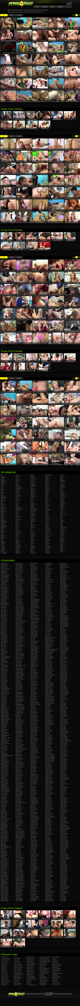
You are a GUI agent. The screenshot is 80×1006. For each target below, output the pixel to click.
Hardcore (32, 504)
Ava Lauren (3, 805)
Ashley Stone (4, 774)
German (32, 488)
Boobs (2, 528)
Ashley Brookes (4, 765)
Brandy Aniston (4, 861)
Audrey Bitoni (4, 786)
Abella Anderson (5, 568)
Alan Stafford (4, 592)
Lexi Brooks (33, 890)
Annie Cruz (3, 744)
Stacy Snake (63, 728)
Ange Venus (4, 696)
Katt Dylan (32, 744)
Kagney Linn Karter (35, 704)
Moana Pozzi (48, 748)
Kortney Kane (33, 813)
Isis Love (32, 571)
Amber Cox (3, 668)
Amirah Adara (4, 680)
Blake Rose (3, 845)
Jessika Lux (33, 664)
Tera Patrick (63, 786)
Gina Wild (18, 852)
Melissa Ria (48, 695)
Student (62, 499)
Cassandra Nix (19, 623)
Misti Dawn (48, 746)
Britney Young (4, 894)
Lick (31, 545)
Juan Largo (33, 687)
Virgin (61, 535)
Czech (17, 503)
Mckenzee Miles (49, 684)
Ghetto (32, 489)
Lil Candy (47, 570)
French (32, 480)
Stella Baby (63, 730)
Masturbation (48, 475)
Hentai (32, 506)
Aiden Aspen (4, 586)
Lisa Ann (47, 583)
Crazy (17, 493)
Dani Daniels (19, 727)
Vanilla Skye (63, 849)
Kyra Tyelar (33, 839)
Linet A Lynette (48, 582)
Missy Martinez (49, 742)
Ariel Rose (3, 753)
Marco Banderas (49, 657)
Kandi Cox (32, 707)
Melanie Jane (48, 688)
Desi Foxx (18, 757)
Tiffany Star (63, 804)
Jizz (31, 528)
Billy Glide (3, 844)
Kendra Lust (33, 775)
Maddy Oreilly (48, 638)
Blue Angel (3, 851)
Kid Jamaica (33, 790)
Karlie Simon (33, 722)
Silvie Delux (63, 685)
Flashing (18, 551)
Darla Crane (19, 740)
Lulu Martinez (48, 625)
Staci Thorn (63, 724)
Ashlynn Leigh (4, 781)
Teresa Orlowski (64, 787)
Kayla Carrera (33, 751)
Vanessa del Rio (64, 847)
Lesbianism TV (43, 979)
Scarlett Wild (63, 653)
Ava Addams (4, 798)
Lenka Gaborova (34, 884)
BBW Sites (29, 974)
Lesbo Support (55, 957)
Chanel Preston (19, 635)
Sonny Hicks (63, 703)
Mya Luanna (48, 765)
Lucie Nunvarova (49, 617)
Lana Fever (33, 852)
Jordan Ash (33, 683)
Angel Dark (3, 697)
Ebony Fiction (17, 985)
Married (32, 551)
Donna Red (18, 779)
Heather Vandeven (20, 883)
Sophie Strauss (64, 716)
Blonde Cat (3, 849)
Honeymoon (33, 510)
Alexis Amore (4, 618)
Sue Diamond (63, 738)
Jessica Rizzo (33, 657)
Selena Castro (63, 657)
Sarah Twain (63, 640)
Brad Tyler (3, 856)
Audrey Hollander (5, 787)
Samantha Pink (64, 617)
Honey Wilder (19, 899)
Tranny (61, 520)
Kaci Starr (32, 700)
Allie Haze (3, 645)
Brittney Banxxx (4, 900)
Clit (16, 477)
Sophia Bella (63, 704)
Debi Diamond (19, 747)
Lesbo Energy (43, 983)
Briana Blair (3, 874)
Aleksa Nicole (4, 598)
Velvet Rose (63, 852)
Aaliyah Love (4, 563)
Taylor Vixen (63, 774)
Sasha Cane (63, 642)
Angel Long (3, 701)
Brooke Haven (19, 567)
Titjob (61, 516)
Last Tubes (4, 971)
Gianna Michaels (20, 847)
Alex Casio (3, 606)
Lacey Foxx (33, 841)
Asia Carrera (4, 782)
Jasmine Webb (34, 606)
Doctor (17, 515)
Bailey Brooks (4, 812)
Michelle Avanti (49, 718)
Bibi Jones (3, 841)
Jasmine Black (34, 602)
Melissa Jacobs (49, 691)
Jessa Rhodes (33, 642)
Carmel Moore (19, 602)
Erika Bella (18, 810)
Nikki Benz (47, 818)
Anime (2, 485)
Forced (32, 477)
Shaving (47, 551)
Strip (61, 498)
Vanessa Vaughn (64, 843)
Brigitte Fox (3, 884)
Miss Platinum (48, 739)
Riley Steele (63, 583)
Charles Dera (19, 641)
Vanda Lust (63, 835)
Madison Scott (48, 645)
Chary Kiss (18, 646)
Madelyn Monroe (49, 641)
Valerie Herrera (63, 829)
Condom (18, 489)
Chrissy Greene (19, 668)
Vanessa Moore (64, 841)
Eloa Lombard (19, 793)
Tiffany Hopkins (64, 798)
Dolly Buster (19, 773)
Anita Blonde (4, 727)
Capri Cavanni (19, 594)
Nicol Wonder (48, 800)
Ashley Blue (4, 763)
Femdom (18, 541)
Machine (32, 549)
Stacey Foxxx (63, 720)
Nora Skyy (47, 839)
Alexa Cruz (3, 609)
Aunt (2, 493)
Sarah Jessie (63, 635)
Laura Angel (33, 863)
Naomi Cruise (48, 770)
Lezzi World (55, 962)
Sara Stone (63, 631)
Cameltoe (3, 542)
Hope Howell (33, 563)
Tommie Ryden (63, 810)
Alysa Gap (3, 660)
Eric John (18, 805)
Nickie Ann (47, 796)
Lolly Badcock (48, 603)
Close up (18, 479)
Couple (17, 492)
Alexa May (3, 611)
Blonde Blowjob (16, 10)
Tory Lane (62, 816)
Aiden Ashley (4, 584)
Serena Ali (62, 660)
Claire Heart (18, 689)
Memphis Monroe (49, 699)
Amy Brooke (4, 681)
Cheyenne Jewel (20, 656)
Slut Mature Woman (57, 973)
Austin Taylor (4, 797)
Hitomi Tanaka (19, 890)
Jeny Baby (33, 638)
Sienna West (63, 681)
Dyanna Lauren (19, 783)
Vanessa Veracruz (64, 844)
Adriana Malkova (5, 576)
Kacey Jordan (33, 699)
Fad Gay (29, 983)
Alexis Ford (3, 623)
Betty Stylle (3, 833)
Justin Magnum (34, 696)
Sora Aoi (62, 718)
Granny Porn (43, 967)
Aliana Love (4, 631)
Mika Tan (47, 726)
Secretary (47, 547)
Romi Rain (62, 591)
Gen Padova (19, 839)
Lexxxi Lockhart (34, 898)
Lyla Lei (47, 633)
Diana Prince (19, 770)
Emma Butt (18, 798)
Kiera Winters (33, 793)
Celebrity (3, 549)
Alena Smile (4, 602)
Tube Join (3, 964)
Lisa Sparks (48, 587)
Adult (15, 957)
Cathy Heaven (19, 630)
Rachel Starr (48, 884)
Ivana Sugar (33, 576)
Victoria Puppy (63, 868)
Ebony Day (17, 982)
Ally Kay (3, 654)
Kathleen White (34, 731)
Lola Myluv (48, 602)
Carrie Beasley (19, 615)
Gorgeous (32, 496)
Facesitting (18, 532)
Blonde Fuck (37, 10)
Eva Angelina (19, 814)
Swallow (62, 502)
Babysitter (3, 496)
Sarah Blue (63, 633)
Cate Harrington (19, 629)
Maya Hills (47, 681)
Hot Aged (42, 974)
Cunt (17, 500)
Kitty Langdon (33, 808)
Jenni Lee (32, 629)
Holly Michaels (19, 894)
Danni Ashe (18, 734)
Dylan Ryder (19, 785)
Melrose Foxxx (48, 697)
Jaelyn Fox (33, 587)
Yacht (61, 549)
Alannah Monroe (5, 596)
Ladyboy (32, 537)
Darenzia (18, 738)
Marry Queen (48, 673)
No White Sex (30, 968)
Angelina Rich (4, 718)
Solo (61, 483)
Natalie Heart (48, 778)
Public (46, 531)
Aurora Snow (4, 793)
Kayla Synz (33, 754)
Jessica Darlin (33, 649)
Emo (17, 524)
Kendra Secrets (34, 777)
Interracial (32, 520)
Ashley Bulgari (4, 766)
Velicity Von (63, 851)
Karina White (33, 719)
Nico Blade (48, 798)
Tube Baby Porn (5, 960)
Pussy (46, 534)
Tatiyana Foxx (63, 770)
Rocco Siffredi (27, 12)
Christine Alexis (19, 673)
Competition (18, 487)
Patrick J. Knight (49, 856)
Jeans (31, 526)
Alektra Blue (4, 599)
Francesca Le (19, 829)
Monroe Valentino (49, 761)
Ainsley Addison (5, 591)
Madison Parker (49, 644)
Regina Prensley (64, 571)
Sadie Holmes (63, 610)
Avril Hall (3, 808)
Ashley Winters (4, 775)
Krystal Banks (33, 822)
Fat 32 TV (29, 980)
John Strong (33, 674)
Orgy (46, 503)
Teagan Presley (64, 777)
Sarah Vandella (64, 641)
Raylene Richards (49, 900)
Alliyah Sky (3, 653)
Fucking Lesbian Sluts (45, 957)
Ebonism (16, 980)
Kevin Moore (33, 783)
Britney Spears (4, 891)
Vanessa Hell (63, 839)
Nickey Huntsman (49, 793)
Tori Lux (62, 814)
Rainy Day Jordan (49, 891)
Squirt (61, 491)
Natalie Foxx (48, 777)
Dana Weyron (19, 724)
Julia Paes (32, 692)
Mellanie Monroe (49, 696)
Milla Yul (47, 732)
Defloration (18, 510)
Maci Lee (47, 635)
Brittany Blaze (4, 896)
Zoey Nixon (63, 898)
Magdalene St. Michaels (51, 649)
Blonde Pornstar (45, 10)
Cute (17, 502)
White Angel (63, 883)
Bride (2, 532)
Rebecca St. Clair (64, 567)
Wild (61, 546)
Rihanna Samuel (64, 578)
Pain (46, 507)
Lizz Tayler (47, 594)
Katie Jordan (33, 735)
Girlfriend (32, 491)
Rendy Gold (63, 575)
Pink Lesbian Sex (56, 968)
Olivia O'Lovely (49, 845)
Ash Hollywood (4, 761)
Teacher (62, 508)
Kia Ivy (32, 785)
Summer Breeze (64, 739)
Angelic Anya (4, 709)
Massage (32, 553)
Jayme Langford (34, 615)
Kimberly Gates (34, 801)
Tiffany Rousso (63, 802)
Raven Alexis (48, 896)
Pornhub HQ (4, 973)
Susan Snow (63, 748)
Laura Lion (33, 864)
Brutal (2, 537)
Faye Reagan (19, 825)
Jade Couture (33, 584)
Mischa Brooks (48, 738)
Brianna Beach (4, 875)
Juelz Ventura (33, 688)
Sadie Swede (63, 613)
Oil (46, 498)
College (17, 485)
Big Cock (3, 511)
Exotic (17, 530)
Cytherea (18, 713)
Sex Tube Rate (17, 968)
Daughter (18, 507)
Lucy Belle (47, 618)
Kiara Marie (33, 787)
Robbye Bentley (64, 586)
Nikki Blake (48, 820)
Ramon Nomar (48, 892)
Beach (2, 504)
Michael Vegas (48, 716)
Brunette (3, 535)
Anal (2, 484)
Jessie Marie (33, 658)
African (2, 479)
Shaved (47, 550)
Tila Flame (62, 808)
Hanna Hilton (19, 870)
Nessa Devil (48, 790)
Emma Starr (18, 801)
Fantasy (17, 537)
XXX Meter (55, 979)
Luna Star (47, 626)
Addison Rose (4, 571)
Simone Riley (63, 688)
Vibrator (62, 532)
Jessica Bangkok (34, 648)
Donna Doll (18, 778)
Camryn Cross (19, 583)
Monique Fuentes (49, 759)
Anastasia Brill (4, 687)
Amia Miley (3, 677)
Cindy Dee (18, 681)
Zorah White (63, 900)
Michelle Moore (49, 722)
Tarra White (63, 766)
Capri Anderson (19, 592)
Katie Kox (32, 736)
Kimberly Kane (34, 802)
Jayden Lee (33, 613)
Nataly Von (48, 785)
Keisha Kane (33, 761)
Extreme (18, 531)
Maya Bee (47, 680)
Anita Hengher (4, 732)
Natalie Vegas (48, 781)
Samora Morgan (64, 625)
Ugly (61, 524)
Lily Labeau (48, 574)
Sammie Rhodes (64, 622)
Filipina (17, 543)
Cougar (17, 491)
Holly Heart (18, 892)
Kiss (31, 531)
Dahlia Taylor (19, 715)
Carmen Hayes (19, 606)
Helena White (19, 884)
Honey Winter (19, 900)
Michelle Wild (48, 724)
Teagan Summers (64, 778)
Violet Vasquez (63, 878)
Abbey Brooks (4, 566)
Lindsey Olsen (48, 579)
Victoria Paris (63, 867)
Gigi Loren (18, 848)
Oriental (47, 504)
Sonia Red (62, 701)
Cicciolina (18, 680)
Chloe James (19, 662)
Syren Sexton (63, 754)
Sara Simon (63, 630)
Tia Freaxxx (63, 794)
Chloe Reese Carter (20, 665)
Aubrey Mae (4, 785)
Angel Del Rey (4, 699)
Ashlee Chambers (5, 762)
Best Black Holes (18, 974)
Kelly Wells (33, 771)
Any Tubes (16, 960)
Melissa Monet (48, 693)
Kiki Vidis (32, 796)
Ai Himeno (3, 583)
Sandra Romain (64, 626)
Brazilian (3, 531)
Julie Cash (33, 695)
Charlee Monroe (19, 640)
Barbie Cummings (5, 818)
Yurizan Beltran (64, 891)
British (2, 534)
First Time (18, 546)
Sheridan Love (63, 677)
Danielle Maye (19, 732)
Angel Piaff (3, 703)
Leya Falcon (48, 563)
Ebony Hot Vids (30, 957)
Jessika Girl (33, 662)
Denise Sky (18, 754)
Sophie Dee (63, 711)
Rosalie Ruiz (63, 594)
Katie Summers (34, 740)
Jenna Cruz (33, 623)
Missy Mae (48, 740)
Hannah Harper (19, 871)
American (3, 483)
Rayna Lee (62, 563)
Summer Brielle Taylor (65, 740)
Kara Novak (33, 708)
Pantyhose (47, 510)
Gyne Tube (17, 961)
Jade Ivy (32, 586)
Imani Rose (33, 566)
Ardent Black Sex (18, 973)
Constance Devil (20, 704)
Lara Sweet (33, 860)
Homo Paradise (43, 970)
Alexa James (4, 610)
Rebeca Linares (64, 564)
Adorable (3, 477)
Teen (61, 511)
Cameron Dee (19, 580)
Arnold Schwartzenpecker (7, 755)
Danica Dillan (19, 730)
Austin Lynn (3, 796)
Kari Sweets (33, 713)
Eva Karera (18, 817)
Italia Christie (33, 574)
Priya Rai (47, 878)
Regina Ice (62, 570)
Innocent (32, 518)
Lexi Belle (32, 887)
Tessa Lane (63, 792)
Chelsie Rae (19, 650)
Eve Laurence (19, 820)
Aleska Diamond (5, 603)
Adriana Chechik (5, 575)
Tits (61, 518)
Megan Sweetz (49, 685)
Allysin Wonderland (5, 657)
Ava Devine (3, 804)
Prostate (47, 528)
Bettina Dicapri (4, 832)
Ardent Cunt (4, 965)
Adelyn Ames (4, 574)
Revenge (47, 539)
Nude (46, 492)
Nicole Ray (48, 806)
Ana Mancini (4, 685)
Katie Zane (33, 742)
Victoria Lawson (64, 865)
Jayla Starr (33, 614)
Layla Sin (32, 872)
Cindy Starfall (19, 687)
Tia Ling (62, 796)
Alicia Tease (4, 640)
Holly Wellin (18, 895)
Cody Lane (18, 703)
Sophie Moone (63, 715)
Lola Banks (48, 599)
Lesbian (32, 543)
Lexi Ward (32, 895)
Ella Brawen (18, 789)
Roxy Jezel (62, 599)
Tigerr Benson (63, 806)
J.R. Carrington (34, 580)
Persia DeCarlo (49, 863)
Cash (2, 545)
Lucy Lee (47, 622)
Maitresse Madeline (50, 650)
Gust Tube (4, 957)
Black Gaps (17, 976)
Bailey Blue (3, 810)
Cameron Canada (20, 579)
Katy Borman (33, 746)
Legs (31, 542)
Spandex (62, 485)
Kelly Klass (33, 765)
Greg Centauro (19, 860)
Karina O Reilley (34, 716)
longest (52, 6)
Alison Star (3, 644)
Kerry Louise (33, 781)
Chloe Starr (18, 666)
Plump (46, 519)
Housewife (33, 511)
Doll (16, 518)
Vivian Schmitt (63, 879)
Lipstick (32, 547)
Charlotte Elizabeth (20, 645)
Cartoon (3, 543)
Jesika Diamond (34, 641)
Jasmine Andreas (34, 601)
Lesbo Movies (43, 985)
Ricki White (63, 576)
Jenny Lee (32, 637)
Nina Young (48, 835)
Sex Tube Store (18, 970)
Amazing (3, 481)
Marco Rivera (48, 658)
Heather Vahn (19, 882)
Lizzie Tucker (48, 595)
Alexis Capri (4, 621)
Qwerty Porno (4, 977)
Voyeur (62, 537)
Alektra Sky (3, 601)
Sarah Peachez (64, 637)
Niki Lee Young (49, 813)
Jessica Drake (33, 650)
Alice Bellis (3, 633)
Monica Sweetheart (50, 757)
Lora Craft (47, 610)
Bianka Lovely (4, 840)
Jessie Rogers (33, 660)
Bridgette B (3, 880)
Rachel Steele (48, 886)
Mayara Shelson (49, 683)
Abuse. (51, 994)
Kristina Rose (33, 817)
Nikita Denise (48, 814)
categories (60, 6)
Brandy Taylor (4, 864)
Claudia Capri (19, 695)
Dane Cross (18, 726)
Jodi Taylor (33, 670)
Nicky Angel (48, 797)
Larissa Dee (33, 861)
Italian (31, 522)
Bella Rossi (3, 828)
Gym (31, 500)
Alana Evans (4, 594)
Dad (17, 504)
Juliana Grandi (34, 693)
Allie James (3, 646)
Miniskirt (47, 481)
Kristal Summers (34, 816)
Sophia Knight (63, 707)
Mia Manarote (48, 711)
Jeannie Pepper (34, 619)
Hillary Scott (18, 888)
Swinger (62, 504)
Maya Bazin (48, 679)
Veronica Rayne (64, 855)
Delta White (18, 751)
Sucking (62, 500)
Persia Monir (48, 864)
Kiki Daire (32, 794)
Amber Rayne (4, 673)
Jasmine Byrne (34, 603)
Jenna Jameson (34, 626)
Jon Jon (32, 680)
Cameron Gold (19, 582)
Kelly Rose (33, 769)
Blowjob (3, 524)
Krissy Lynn (33, 814)
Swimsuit (62, 503)
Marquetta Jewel (49, 670)
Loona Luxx (48, 609)
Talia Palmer (63, 757)
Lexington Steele (34, 896)
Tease (61, 510)
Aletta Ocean (15, 12)
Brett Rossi (3, 871)
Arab (2, 488)
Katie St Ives (33, 739)
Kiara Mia (32, 789)
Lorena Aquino (48, 614)
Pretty (46, 526)
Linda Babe (48, 576)
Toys (61, 519)
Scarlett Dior (63, 652)
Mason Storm (48, 677)
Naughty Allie (48, 786)
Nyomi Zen (48, 843)
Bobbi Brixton (4, 852)
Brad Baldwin (4, 855)
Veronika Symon (64, 859)
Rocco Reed (63, 587)
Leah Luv (32, 878)
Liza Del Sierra (49, 592)
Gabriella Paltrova (20, 835)
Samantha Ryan (64, 618)
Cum (17, 498)
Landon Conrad (34, 855)
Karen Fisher (33, 711)
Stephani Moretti (64, 731)
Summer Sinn (63, 742)
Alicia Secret (4, 638)
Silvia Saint (63, 684)
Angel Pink (3, 704)
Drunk (17, 522)
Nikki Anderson (49, 817)
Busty (2, 541)
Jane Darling (33, 595)
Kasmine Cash (34, 726)
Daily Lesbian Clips (31, 979)
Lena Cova (33, 883)
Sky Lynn (62, 696)
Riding (46, 541)
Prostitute (47, 530)
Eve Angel (18, 818)
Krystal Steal (33, 826)
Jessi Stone (33, 645)
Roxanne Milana (64, 596)
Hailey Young (19, 864)
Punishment (48, 532)
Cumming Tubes (31, 976)
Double (17, 520)
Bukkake (3, 538)
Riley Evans (63, 579)
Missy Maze (48, 743)
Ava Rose (3, 806)
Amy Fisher (3, 683)
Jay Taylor (32, 609)
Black (2, 519)
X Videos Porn (55, 982)
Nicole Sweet (48, 809)
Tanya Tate (62, 763)
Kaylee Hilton (33, 758)
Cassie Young (19, 627)
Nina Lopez (48, 832)
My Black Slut (30, 967)
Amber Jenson (4, 670)
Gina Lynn (18, 849)
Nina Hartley (48, 829)
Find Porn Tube (56, 985)
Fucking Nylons (43, 964)
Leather (32, 541)
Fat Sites (29, 982)
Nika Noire (47, 810)
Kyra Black (33, 837)
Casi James (18, 619)
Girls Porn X (55, 980)
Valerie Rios (63, 831)
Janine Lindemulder (35, 599)
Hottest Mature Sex (44, 977)
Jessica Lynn (33, 654)
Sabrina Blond (63, 607)
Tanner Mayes (63, 759)
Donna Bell (18, 777)
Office (46, 496)
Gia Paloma (18, 843)
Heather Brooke (19, 878)
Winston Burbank (64, 886)
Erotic (17, 526)
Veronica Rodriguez (65, 857)
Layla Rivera (33, 870)
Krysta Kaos (33, 821)
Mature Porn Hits (56, 964)
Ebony (17, 523)
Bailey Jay (3, 813)
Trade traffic (50, 992)
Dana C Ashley (19, 720)
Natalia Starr (48, 775)
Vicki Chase (63, 861)
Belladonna (3, 829)
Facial (17, 534)
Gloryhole (32, 495)
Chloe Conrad (19, 657)
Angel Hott (3, 700)
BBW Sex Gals (30, 971)
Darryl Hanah (19, 742)
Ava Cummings (4, 801)
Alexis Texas (4, 629)
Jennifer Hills (33, 633)
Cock (17, 483)
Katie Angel (33, 732)
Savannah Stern (64, 650)
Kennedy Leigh (34, 779)
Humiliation (33, 514)
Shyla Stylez (63, 680)
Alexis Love (3, 625)
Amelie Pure (4, 676)
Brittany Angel (4, 895)
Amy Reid (3, 684)
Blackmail (3, 520)
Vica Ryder (62, 860)
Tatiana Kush (63, 769)
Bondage (3, 527)
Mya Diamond (48, 763)
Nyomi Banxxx (48, 841)
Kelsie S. (32, 773)
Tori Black (62, 813)
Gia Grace (18, 841)
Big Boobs (3, 508)
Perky (46, 514)
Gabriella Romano (20, 836)
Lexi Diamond (33, 891)
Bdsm (2, 503)
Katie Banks (33, 734)
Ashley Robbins (4, 773)
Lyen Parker (48, 631)
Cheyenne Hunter (20, 654)
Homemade (33, 508)
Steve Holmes (63, 734)
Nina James (48, 831)
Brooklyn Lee (19, 571)
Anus (2, 487)
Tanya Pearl (63, 762)
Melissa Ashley (49, 689)
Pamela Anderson (49, 851)
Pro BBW (54, 971)
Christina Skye (19, 672)
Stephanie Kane (64, 732)
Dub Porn (3, 968)
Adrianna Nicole (5, 580)
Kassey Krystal (34, 727)
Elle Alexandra (19, 792)
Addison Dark (4, 570)
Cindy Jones (19, 685)
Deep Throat (19, 508)
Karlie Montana (34, 720)
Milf (46, 480)
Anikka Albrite (4, 723)
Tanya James (63, 761)
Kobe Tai (32, 810)
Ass (2, 491)
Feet (17, 539)
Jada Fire (32, 582)
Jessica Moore (34, 656)
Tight (61, 515)
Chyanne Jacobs (20, 679)
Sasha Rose (63, 645)
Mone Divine (48, 753)
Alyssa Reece (4, 662)
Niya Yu (47, 836)
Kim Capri (32, 797)
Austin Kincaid (4, 794)
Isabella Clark (33, 568)
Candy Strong (19, 591)
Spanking (62, 487)
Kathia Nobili (33, 730)
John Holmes (33, 672)
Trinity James (63, 818)
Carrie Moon (19, 617)
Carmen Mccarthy (20, 609)
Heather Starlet (19, 879)
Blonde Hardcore (24, 10)
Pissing (47, 518)
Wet (61, 542)
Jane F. (32, 596)
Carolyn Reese (19, 614)
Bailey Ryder (4, 816)
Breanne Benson (5, 865)
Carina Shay (19, 595)
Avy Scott (3, 809)
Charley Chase (19, 642)
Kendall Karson (34, 774)
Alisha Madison (4, 641)
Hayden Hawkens (20, 876)
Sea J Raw (62, 656)
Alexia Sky (3, 617)
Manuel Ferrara (49, 656)
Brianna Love (4, 879)
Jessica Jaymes (34, 652)
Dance (17, 506)
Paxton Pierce (48, 857)
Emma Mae (18, 800)
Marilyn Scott (48, 666)
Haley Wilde (18, 867)
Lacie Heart (33, 844)
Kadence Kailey (34, 701)
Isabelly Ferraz (34, 570)
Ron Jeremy (63, 592)
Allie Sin (3, 649)
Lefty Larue (33, 879)
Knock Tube (17, 962)
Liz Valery (47, 590)
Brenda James (4, 870)
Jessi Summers (34, 646)
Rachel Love (48, 882)
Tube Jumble (4, 979)
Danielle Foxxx (19, 731)
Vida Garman (63, 872)
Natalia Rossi (48, 774)
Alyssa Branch (4, 661)
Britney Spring (4, 892)
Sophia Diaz (63, 705)
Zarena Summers (64, 892)
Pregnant (47, 524)
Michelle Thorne (49, 723)
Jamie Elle (32, 590)
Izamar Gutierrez (34, 579)
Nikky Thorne (48, 828)
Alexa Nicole (4, 613)
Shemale (47, 553)
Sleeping (62, 480)
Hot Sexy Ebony (31, 962)
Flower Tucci (19, 828)
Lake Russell (33, 849)
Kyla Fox (32, 829)
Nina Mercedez (49, 833)
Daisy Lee (18, 716)
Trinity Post (63, 820)
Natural (47, 489)
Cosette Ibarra (19, 705)
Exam (17, 528)
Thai (61, 512)
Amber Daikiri (4, 669)
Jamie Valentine (34, 591)
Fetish (17, 542)
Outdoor (47, 506)
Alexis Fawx (4, 622)
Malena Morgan (49, 652)
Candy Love (18, 587)
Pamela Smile (48, 852)
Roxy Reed (63, 603)
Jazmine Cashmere (35, 618)
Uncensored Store (5, 958)
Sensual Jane (63, 658)
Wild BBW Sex (55, 976)
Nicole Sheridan (49, 808)
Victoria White (63, 871)
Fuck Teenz (42, 965)
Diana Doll (18, 769)
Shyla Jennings (64, 679)
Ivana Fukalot (33, 575)
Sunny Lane (63, 746)
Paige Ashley (48, 848)
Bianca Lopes (4, 839)
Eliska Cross (19, 787)
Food (31, 475)
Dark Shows (17, 979)
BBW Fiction (30, 970)
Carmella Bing (19, 603)
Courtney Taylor (19, 709)
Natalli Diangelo (49, 782)
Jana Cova (33, 592)
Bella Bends (4, 824)
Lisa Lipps (47, 586)
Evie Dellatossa (19, 822)
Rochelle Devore (64, 590)
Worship (62, 547)
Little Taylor (48, 588)
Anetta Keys (4, 695)
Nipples (47, 491)
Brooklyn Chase (19, 570)
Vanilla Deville (63, 848)
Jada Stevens (33, 583)
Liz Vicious (48, 591)
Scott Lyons (63, 654)
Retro (46, 538)
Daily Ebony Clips (18, 977)
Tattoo (61, 507)
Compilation (18, 488)
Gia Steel (18, 844)
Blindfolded (3, 522)
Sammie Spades (64, 623)
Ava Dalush (3, 802)
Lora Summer (48, 611)
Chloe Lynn (18, 664)
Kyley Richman (34, 833)
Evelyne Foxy (19, 821)
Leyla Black (48, 564)
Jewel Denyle (33, 666)
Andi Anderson (4, 691)
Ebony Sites (30, 961)
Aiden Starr (3, 587)
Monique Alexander (50, 758)
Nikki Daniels (48, 821)
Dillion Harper (19, 771)
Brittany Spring (4, 899)
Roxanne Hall (63, 595)
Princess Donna (49, 876)
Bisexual (3, 516)
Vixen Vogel (63, 880)
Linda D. (47, 578)
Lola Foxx (47, 601)
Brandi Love (4, 860)
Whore (61, 543)
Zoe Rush (62, 894)
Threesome (63, 514)
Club (17, 481)
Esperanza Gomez (20, 813)
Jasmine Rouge (34, 605)
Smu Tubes (17, 971)
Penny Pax (48, 860)
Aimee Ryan (4, 590)
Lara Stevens (33, 859)
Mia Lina (47, 708)
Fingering (18, 545)
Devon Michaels (19, 762)
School (47, 545)
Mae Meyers (48, 646)
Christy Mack (19, 677)
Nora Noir (47, 837)
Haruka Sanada (19, 874)
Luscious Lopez (49, 629)
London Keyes (48, 606)
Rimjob (47, 542)
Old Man (47, 499)
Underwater (63, 527)
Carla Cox (18, 596)
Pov (46, 523)
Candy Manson (19, 588)
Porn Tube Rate (18, 964)
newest (11, 15)
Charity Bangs (19, 638)
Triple (61, 522)
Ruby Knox (62, 605)
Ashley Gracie (4, 769)
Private (47, 527)
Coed (17, 484)
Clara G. (18, 691)
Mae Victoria (48, 648)
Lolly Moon (48, 605)
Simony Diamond (64, 692)
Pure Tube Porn (18, 965)
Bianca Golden (4, 837)
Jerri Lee (32, 640)
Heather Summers (20, 880)
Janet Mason (33, 598)
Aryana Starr (4, 757)
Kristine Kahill (33, 820)
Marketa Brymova (49, 668)
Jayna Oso (33, 617)
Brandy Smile (4, 863)
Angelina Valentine (5, 719)
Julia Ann (32, 689)
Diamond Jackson (20, 766)
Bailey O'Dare (4, 814)
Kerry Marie (33, 782)
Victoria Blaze (63, 864)
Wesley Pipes (63, 882)
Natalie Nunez (48, 779)
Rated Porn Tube (18, 967)
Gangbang (33, 485)
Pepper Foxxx (48, 861)
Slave (61, 479)
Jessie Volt (33, 661)
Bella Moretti (4, 826)
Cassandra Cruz (20, 622)
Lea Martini (33, 875)
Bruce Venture (19, 572)
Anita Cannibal (4, 730)
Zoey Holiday (63, 896)
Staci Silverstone (64, 723)
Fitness (17, 550)
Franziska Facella (20, 832)
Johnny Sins (33, 679)
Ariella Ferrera (4, 754)
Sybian (61, 506)
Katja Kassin (33, 743)
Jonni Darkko (33, 681)
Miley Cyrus (48, 731)
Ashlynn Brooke (4, 779)
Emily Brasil (18, 796)
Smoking (62, 481)
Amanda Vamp (4, 666)
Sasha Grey (63, 644)
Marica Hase (48, 664)
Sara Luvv (62, 629)
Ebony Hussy (30, 958)
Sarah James (63, 634)
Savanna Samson (64, 648)
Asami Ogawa (4, 759)
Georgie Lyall (19, 840)
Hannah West (19, 872)
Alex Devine (4, 607)
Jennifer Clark (33, 630)
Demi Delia (18, 753)
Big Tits (2, 514)
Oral (46, 500)
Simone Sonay (63, 691)
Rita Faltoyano (63, 584)
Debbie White (19, 746)
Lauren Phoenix (34, 867)
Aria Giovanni (4, 748)
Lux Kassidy (48, 630)
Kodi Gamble (33, 812)
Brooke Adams (19, 564)
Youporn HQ (4, 983)
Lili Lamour (48, 571)
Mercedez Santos (49, 703)
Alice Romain (4, 635)
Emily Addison (19, 794)
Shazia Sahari (63, 672)
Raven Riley (48, 898)
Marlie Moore (48, 669)
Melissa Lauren (49, 692)
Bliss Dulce (3, 848)
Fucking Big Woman (32, 985)
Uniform (62, 528)
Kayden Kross (33, 750)
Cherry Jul (18, 652)
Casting (3, 546)
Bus (2, 539)
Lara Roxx (32, 857)
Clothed (17, 480)
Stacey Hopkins (64, 722)
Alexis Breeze (4, 619)
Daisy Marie (18, 719)
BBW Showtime (31, 973)
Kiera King (32, 792)
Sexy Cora (62, 662)
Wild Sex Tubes (5, 982)
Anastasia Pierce (5, 689)
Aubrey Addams (5, 783)
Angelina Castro (5, 716)
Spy (61, 489)
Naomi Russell (48, 771)
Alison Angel (4, 642)
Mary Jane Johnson (50, 674)
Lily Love (47, 575)
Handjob (32, 503)
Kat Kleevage (33, 728)
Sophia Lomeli (63, 708)
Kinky (31, 530)
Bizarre (2, 518)
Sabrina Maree (63, 609)
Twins (61, 523)
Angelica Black (4, 713)
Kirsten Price (33, 804)
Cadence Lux (19, 576)
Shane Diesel (63, 666)
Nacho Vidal (48, 767)
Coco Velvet (18, 701)
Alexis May (3, 626)
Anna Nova (3, 739)
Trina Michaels (63, 817)
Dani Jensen (19, 728)
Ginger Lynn (19, 855)
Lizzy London (48, 596)
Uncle (61, 526)
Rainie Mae (48, 890)
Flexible (17, 553)
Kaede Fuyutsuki (34, 703)
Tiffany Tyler (63, 805)
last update (45, 6)
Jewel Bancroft (34, 665)
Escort (17, 527)
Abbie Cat (3, 567)
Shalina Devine (63, 665)
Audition (3, 492)
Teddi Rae (62, 781)
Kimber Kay (33, 800)
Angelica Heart (4, 715)
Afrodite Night (4, 582)
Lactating (32, 535)
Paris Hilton (48, 853)
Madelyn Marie (49, 640)
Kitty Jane (32, 806)
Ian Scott (32, 564)
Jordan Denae (33, 684)
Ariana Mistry (4, 750)
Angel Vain (3, 707)
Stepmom (62, 492)
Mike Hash (47, 727)
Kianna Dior (33, 786)
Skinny (61, 477)
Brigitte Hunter (4, 886)
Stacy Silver (63, 727)
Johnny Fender (34, 677)
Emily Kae (18, 797)
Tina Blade (62, 809)
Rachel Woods (48, 887)
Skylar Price (63, 697)
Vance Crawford (64, 833)
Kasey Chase (33, 724)
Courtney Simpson (20, 708)
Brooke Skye (19, 568)
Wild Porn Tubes (5, 980)
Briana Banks (4, 872)
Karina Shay (33, 718)
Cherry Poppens (20, 653)
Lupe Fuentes (48, 627)
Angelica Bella (4, 712)
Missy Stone (48, 744)
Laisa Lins (32, 848)
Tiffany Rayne (63, 801)
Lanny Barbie (33, 856)
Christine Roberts (20, 674)
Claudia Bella (19, 693)
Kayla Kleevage (34, 753)
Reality (47, 535)
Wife (61, 545)
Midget (47, 479)
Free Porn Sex (55, 983)
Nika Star (47, 812)
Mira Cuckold (48, 735)
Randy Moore (48, 894)
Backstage (3, 498)
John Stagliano (34, 673)
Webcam (62, 539)
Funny (31, 483)
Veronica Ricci (63, 856)
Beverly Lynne (4, 835)
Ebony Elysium (17, 983)
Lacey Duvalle (33, 840)
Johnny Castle (33, 676)
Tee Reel (62, 782)
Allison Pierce (4, 652)
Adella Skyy (4, 572)
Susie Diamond (64, 750)
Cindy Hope (18, 684)
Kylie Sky (32, 835)
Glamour (32, 492)
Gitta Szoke (18, 856)
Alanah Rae (4, 595)
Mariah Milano (48, 662)
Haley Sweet (19, 865)
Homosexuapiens (44, 973)
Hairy (31, 502)
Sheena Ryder (63, 673)
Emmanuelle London (21, 802)
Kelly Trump (33, 770)
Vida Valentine (63, 874)
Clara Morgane (19, 692)
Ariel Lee (3, 751)
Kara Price (33, 709)
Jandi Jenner (33, 594)
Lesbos (54, 958)
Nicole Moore (48, 805)
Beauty (2, 506)
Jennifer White (33, 634)
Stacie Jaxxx (63, 726)
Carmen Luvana (19, 607)
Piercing (47, 516)
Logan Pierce (48, 598)
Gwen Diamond (19, 863)
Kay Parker (33, 747)
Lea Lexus (32, 874)
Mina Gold (47, 734)
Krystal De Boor (34, 824)
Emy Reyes (18, 804)
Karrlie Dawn (33, 723)
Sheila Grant (63, 676)
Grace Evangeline (20, 857)
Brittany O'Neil (4, 898)
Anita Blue (3, 728)
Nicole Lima (48, 804)
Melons (47, 477)
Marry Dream (48, 672)
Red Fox (62, 568)
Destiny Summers (20, 758)
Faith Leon (18, 824)
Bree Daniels (4, 867)
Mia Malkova (48, 709)
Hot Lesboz (42, 976)
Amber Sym (4, 674)
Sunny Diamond (64, 744)
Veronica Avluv (63, 853)
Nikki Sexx (47, 826)
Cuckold (18, 496)
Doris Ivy (18, 781)
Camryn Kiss (19, 584)
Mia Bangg (48, 704)
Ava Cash (3, 800)
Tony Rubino (63, 812)
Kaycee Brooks (34, 748)
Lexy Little (32, 900)
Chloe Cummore (20, 658)
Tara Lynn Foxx (64, 765)
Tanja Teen (62, 758)
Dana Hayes (19, 723)
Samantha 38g (63, 615)
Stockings (62, 493)
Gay (31, 487)
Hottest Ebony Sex (31, 964)
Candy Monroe (19, 590)
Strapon (62, 495)
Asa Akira (3, 758)
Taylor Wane (63, 775)
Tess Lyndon (63, 790)
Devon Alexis (19, 759)
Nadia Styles (48, 769)
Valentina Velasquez (65, 828)
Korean (32, 534)
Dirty (17, 514)
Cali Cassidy (19, 578)
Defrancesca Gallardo (21, 748)
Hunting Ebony (30, 965)
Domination (18, 519)
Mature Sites (55, 967)
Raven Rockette (49, 899)
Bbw (2, 502)
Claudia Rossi (19, 699)
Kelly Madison (33, 767)
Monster (47, 485)
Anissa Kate (4, 724)
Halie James (19, 868)
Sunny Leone (63, 747)
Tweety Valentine (64, 822)
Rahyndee (47, 888)
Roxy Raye (62, 602)
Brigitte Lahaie (4, 887)
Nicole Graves (48, 802)
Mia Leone (47, 707)
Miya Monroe (48, 747)
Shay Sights (63, 670)
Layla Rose (33, 871)
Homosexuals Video (44, 971)
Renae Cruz (63, 574)
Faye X (17, 826)
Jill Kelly (32, 668)
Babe (2, 495)
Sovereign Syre (64, 719)
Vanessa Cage (63, 837)
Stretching (62, 496)
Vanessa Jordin (64, 840)
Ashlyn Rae (3, 778)
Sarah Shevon (63, 638)
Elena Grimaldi (19, 786)
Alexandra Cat (4, 615)
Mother (47, 487)
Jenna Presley (33, 627)
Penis (46, 512)
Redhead (47, 537)
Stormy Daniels (64, 736)
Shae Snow (63, 664)
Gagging (32, 484)
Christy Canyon (19, 676)
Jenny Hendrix (33, 635)
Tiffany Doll (63, 797)
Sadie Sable (63, 611)
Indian (31, 516)
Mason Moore (48, 676)
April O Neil (3, 747)
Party (46, 511)
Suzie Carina (63, 751)
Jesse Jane (33, 644)
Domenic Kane (19, 774)
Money (47, 484)
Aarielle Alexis (4, 564)
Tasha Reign (63, 767)
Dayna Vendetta (19, 744)
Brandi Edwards (5, 859)
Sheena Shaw (63, 674)
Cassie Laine (19, 626)
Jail (31, 523)
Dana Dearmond (20, 722)
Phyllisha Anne (49, 872)
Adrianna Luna (4, 579)
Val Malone (63, 824)
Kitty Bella (32, 805)
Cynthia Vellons (19, 712)
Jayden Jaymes (34, 611)
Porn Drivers (4, 976)
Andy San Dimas (5, 693)
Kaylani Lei (33, 755)
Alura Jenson (4, 658)
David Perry (18, 743)
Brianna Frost (4, 876)
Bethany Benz (4, 831)
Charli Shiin (18, 644)
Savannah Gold (64, 649)
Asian (2, 489)
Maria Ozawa (48, 661)
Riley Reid (62, 582)
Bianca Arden (4, 836)
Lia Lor (47, 567)
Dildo (17, 512)
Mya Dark (47, 762)
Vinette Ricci (63, 875)
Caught (2, 547)
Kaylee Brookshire (34, 757)
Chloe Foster (19, 661)
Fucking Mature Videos (45, 961)
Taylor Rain (63, 773)
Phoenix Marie (48, 871)
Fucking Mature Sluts (45, 960)
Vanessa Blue (63, 836)
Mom (46, 483)
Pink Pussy (48, 874)
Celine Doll (18, 634)
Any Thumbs (17, 958)
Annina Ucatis (4, 746)
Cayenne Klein (19, 631)
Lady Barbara (33, 845)
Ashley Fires (4, 767)
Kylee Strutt (33, 831)
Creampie (18, 495)
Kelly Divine (33, 763)
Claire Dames (19, 688)
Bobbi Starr (3, 853)
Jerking (32, 527)
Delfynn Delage (19, 750)
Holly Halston (19, 891)
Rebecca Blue (63, 566)
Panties (47, 508)
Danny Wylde (19, 735)
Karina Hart (33, 715)
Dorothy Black (19, 782)
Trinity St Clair (63, 821)
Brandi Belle (4, 857)
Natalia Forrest (48, 773)
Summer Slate (63, 743)
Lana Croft (33, 851)
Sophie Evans (63, 712)
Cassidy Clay (19, 625)
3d (1, 475)
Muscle (47, 488)
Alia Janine (3, 630)
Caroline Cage (19, 610)
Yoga (61, 550)
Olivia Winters (48, 847)
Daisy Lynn (18, 718)
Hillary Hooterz (19, 887)
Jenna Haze (33, 625)
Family (17, 535)
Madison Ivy (48, 642)
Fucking (32, 481)
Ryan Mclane (63, 606)
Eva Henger (18, 816)
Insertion (32, 519)
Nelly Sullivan (48, 789)
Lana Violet (33, 853)
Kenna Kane (33, 778)
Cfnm (2, 550)
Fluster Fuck (4, 970)
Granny (32, 498)
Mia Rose (47, 712)
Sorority (62, 484)
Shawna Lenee (63, 669)
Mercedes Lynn (49, 701)
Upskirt (62, 531)
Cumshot (18, 499)
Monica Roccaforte (49, 754)
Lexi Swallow (33, 894)
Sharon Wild (63, 668)
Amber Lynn (4, 672)
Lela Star (32, 882)
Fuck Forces (4, 974)
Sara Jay (21, 12)
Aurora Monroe (4, 792)
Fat (16, 538)
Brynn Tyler (18, 574)
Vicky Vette (63, 863)
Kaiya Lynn (33, 705)
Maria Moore (48, 660)
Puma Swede (48, 880)
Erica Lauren (19, 808)
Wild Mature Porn (56, 977)
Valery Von (62, 832)
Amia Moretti (4, 679)
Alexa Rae (3, 614)
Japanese (32, 524)
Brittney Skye (19, 563)
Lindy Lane (48, 580)
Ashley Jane (4, 771)
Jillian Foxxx (33, 669)
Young (61, 551)
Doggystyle (18, 516)
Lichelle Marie (48, 568)
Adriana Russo (4, 578)
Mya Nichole (48, 766)
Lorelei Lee (48, 613)
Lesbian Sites (43, 982)
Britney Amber (4, 888)
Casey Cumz (19, 618)
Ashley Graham (4, 770)
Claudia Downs (19, 696)
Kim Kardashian (34, 798)
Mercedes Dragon (49, 700)
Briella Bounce (4, 882)
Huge (31, 512)
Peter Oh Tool (48, 868)
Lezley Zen (48, 566)
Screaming (48, 546)
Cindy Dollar (19, 683)
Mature (47, 476)
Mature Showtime (56, 965)
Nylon (46, 495)
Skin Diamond (63, 695)
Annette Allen (4, 742)
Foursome (32, 479)
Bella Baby (3, 822)
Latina (31, 539)
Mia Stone (47, 713)
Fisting (17, 549)
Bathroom (3, 500)
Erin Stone (18, 812)
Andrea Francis (4, 692)
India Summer (33, 567)
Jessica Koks (33, 653)
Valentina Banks (64, 825)
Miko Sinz (47, 728)
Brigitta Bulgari (4, 883)
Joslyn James (33, 685)
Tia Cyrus (62, 793)
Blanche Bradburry (5, 847)
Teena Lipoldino (64, 783)
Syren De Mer (63, 753)
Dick (17, 511)
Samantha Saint (64, 619)
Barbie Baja (3, 817)
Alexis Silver (4, 627)
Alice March (4, 634)
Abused (3, 476)
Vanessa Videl (63, 845)
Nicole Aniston (48, 801)
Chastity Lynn (19, 649)
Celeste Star (19, 633)
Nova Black (48, 840)
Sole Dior (62, 700)
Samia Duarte (63, 621)
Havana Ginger (19, 875)
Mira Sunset (41, 12)
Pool (46, 520)
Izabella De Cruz (34, 578)
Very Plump (55, 974)
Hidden (32, 507)
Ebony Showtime (31, 960)
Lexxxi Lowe (33, 899)
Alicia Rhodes (4, 637)
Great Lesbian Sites (44, 968)
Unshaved (62, 530)
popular (37, 6)
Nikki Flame (48, 824)
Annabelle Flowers (5, 740)
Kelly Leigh (33, 766)
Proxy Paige (48, 879)
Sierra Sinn (63, 683)
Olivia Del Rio (48, 844)
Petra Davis (48, 870)
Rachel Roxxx (48, 883)
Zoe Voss (62, 895)
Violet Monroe (63, 876)
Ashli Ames (3, 777)
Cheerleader (4, 553)
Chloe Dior (18, 660)
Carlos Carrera (19, 599)
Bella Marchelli (4, 825)
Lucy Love (47, 623)
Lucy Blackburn (49, 619)
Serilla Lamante (64, 661)
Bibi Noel (3, 843)
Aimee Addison (4, 588)
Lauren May (33, 865)
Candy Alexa (19, 586)
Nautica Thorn (48, 787)
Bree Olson (3, 868)
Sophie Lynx (34, 12)
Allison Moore (4, 650)
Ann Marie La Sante (5, 738)
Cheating (3, 551)
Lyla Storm (48, 634)
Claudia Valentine (20, 700)
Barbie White (4, 820)
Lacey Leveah (33, 843)
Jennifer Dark (33, 631)
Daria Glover (19, 739)
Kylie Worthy (33, 836)
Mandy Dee (48, 654)
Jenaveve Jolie (34, 622)
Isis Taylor (32, 572)
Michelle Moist (48, 720)
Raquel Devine (49, 895)
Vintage (62, 534)
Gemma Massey (20, 837)
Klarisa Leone (33, 809)
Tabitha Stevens (64, 755)
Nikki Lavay (48, 825)
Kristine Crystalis (34, 818)
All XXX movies (5, 962)
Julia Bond (33, 691)
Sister (61, 476)
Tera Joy (62, 785)
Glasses (32, 493)
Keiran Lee (33, 759)
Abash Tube (4, 985)
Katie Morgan (33, 738)
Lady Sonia (33, 847)
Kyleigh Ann (33, 832)
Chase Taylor (19, 648)
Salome (62, 614)
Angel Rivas (4, 705)
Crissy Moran (19, 711)
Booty (2, 530)
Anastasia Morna (5, 688)
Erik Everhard (19, 809)
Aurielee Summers (5, 790)
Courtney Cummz (20, 707)
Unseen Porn (4, 961)
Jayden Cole (33, 610)
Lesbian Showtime (44, 980)
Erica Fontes (19, 806)
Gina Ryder (18, 851)
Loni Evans (48, 607)
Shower (62, 475)
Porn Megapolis (56, 970)
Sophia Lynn (63, 709)
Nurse (46, 493)
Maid (31, 550)
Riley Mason (63, 580)
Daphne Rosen (19, 736)
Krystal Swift (33, 828)
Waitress (62, 538)
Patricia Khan (48, 855)
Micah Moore (48, 715)
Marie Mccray (48, 665)
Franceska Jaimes (20, 831)
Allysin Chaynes (5, 656)
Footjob (32, 476)
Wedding (62, 541)
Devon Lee (18, 761)
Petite (46, 515)
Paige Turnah (48, 849)
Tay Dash (62, 771)
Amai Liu (3, 664)
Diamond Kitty (19, 767)
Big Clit (2, 510)
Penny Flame (48, 859)
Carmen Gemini (19, 605)
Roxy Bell (62, 598)
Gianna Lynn (19, 845)
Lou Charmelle (48, 615)
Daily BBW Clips (31, 977)
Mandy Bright (48, 653)
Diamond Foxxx (19, 765)
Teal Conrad (63, 779)
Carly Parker (19, 601)
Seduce (47, 549)
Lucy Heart (48, 621)
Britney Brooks (4, 890)
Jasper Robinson (34, 607)
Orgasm (47, 502)
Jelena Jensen (34, 621)
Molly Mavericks (49, 750)
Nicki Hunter (48, 794)
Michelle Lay (48, 719)
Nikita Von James (49, 816)
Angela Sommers (5, 708)
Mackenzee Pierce (49, 637)
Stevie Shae (63, 735)
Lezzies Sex (55, 961)
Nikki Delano (48, 822)
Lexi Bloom (33, 888)
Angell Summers (5, 722)
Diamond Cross (19, 763)
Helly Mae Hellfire (20, 886)
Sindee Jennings (64, 693)
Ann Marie (3, 736)
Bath (2, 499)
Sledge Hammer (64, 699)
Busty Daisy (18, 575)
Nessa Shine (48, 792)
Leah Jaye (32, 876)
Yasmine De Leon (64, 887)
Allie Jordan (4, 648)
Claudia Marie (19, 697)
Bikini (2, 515)
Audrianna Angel (5, 789)
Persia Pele (48, 865)
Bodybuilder (4, 526)
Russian (47, 543)
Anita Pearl (3, 734)
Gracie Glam (19, 859)
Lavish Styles (33, 868)
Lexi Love (32, 892)
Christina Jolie (19, 670)
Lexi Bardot (33, 886)
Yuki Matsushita (64, 888)
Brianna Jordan (4, 878)
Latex (31, 538)
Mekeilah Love (48, 687)
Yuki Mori (62, 890)
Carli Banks (18, 598)
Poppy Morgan (48, 875)
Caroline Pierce (19, 613)
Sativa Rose (63, 646)
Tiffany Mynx (63, 800)
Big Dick (3, 512)
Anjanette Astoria (5, 735)
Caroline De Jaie (20, 611)
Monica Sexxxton (49, 755)
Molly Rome (48, 751)
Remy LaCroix (63, 572)
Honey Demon (19, 898)
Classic (17, 476)
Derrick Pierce (19, 755)
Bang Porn (4, 967)
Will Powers (63, 884)
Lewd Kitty (54, 960)
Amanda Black (4, 665)
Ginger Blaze (19, 853)
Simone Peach (63, 687)
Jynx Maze (33, 697)
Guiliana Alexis (19, 861)
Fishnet (17, 547)
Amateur (3, 480)
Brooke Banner (19, 566)
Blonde (2, 523)
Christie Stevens (20, 669)
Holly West (18, 896)
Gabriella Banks (19, 833)
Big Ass (2, 507)
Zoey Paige (63, 899)
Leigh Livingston (34, 880)
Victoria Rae (63, 870)
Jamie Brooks (33, 588)
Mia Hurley (48, 705)
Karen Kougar (33, 712)
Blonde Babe (31, 10)
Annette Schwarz (5, 743)
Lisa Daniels (48, 584)
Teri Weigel (63, 789)
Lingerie (32, 546)
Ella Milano (18, 790)
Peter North (48, 867)
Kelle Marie (33, 762)
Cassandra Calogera (21, 621)
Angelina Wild (4, 720)
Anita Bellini (4, 726)
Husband (32, 515)
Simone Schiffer (64, 689)
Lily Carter (47, 572)
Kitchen (32, 532)
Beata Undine (4, 821)
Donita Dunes (19, 775)
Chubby (17, 475)
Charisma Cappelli (20, 637)
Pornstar (47, 522)
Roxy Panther (63, 601)
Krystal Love (33, 825)
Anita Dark (3, 731)
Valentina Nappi (64, 826)
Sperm (61, 488)
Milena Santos (48, 730)
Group (31, 499)
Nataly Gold (48, 783)
